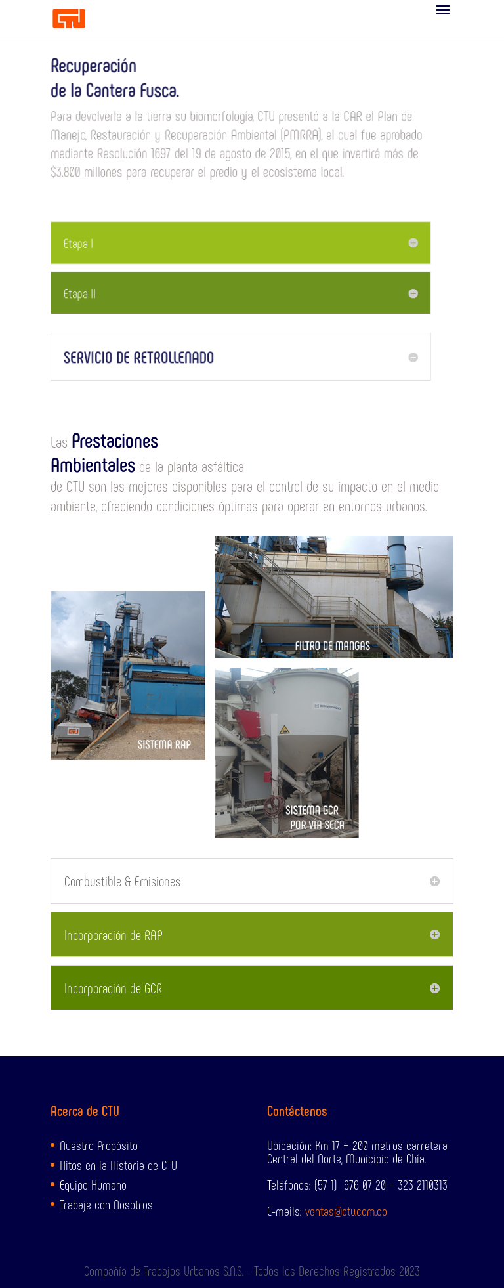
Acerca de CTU (85, 1110)
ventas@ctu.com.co (346, 1210)
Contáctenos (297, 1110)
